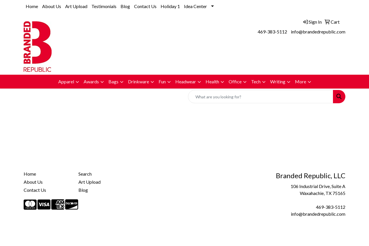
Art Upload (76, 6)
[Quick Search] (260, 96)
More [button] (300, 81)
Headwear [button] (185, 81)
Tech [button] (256, 81)
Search (85, 173)
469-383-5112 (272, 31)
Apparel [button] (66, 81)
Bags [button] (113, 81)
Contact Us (145, 6)
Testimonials (103, 6)
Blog (125, 6)
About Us (51, 6)
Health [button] (212, 81)
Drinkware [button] (138, 81)
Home (32, 6)
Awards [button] (91, 81)
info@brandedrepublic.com (318, 31)
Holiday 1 (170, 6)
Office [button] (235, 81)
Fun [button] (162, 81)
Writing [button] (277, 81)
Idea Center (195, 6)
